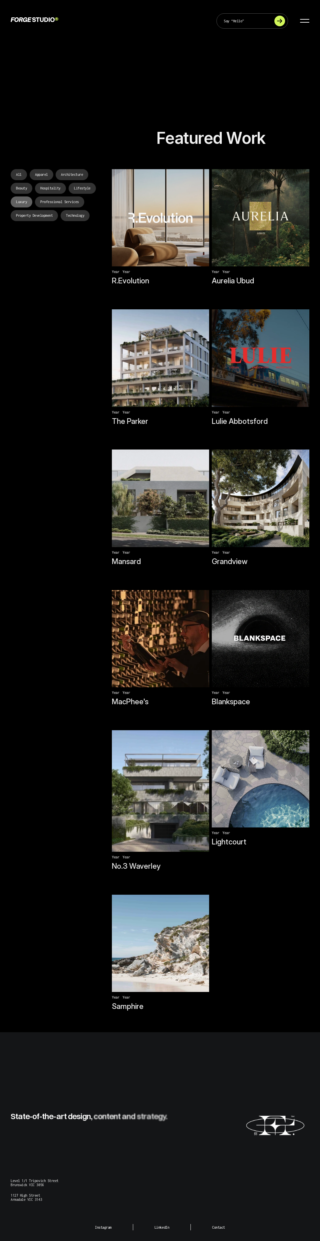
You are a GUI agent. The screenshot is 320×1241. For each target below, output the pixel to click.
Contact (218, 1227)
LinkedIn (162, 1227)
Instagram (103, 1227)
